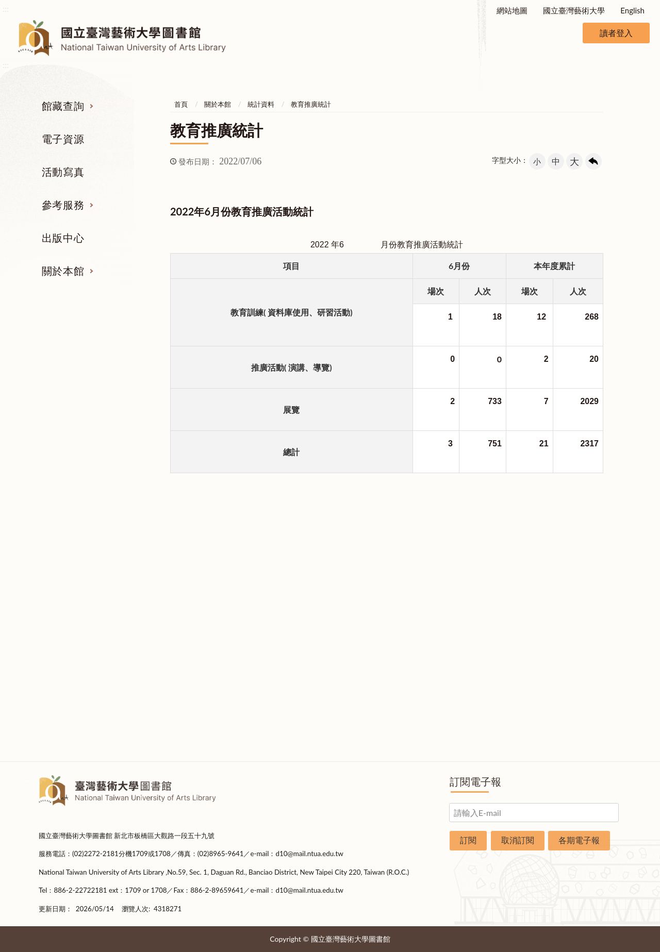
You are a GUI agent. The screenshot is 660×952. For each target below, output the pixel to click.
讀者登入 (616, 33)
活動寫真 (63, 171)
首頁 (181, 104)
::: (6, 8)
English (632, 10)
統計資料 (261, 104)
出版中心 (63, 237)
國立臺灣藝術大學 (574, 10)
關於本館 (63, 270)
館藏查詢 (63, 105)
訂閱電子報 (475, 781)
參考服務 (63, 204)
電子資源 (63, 138)
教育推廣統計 (311, 104)
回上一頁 (593, 161)
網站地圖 (512, 10)
